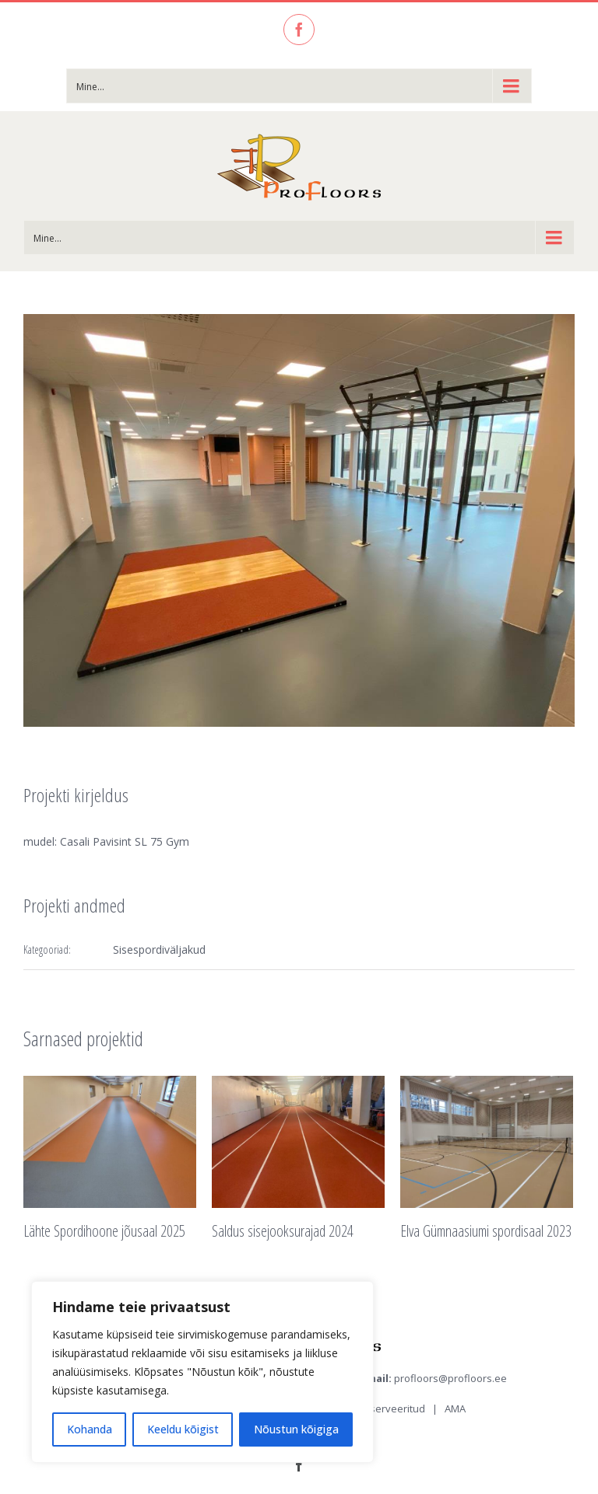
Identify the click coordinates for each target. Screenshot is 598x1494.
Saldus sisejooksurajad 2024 (283, 1230)
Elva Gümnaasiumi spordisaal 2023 (486, 1230)
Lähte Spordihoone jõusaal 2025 (104, 1230)
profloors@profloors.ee (450, 1378)
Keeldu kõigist (183, 1429)
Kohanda (89, 1429)
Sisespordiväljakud (159, 949)
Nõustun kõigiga (296, 1429)
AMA (455, 1408)
